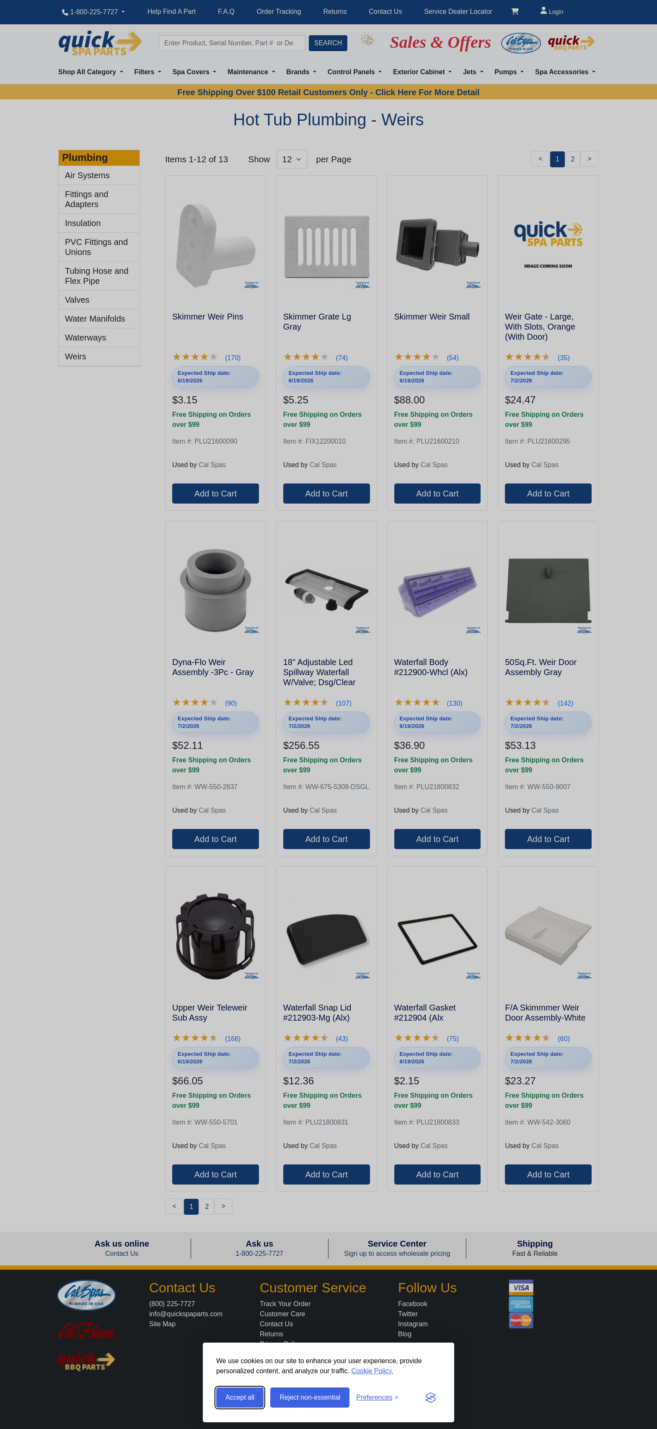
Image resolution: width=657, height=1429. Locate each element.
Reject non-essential (309, 1397)
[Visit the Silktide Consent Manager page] (431, 1397)
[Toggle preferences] (377, 1397)
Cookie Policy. (372, 1370)
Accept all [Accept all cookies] (239, 1397)
